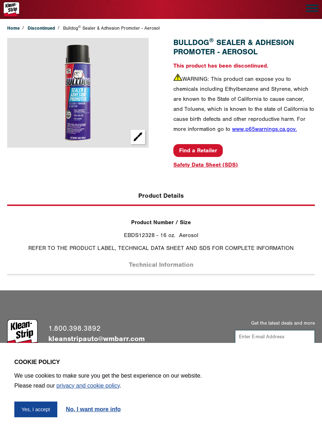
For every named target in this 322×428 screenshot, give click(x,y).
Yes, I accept (35, 409)
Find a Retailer (198, 150)
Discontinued (41, 28)
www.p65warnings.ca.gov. (264, 129)
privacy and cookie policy (88, 386)
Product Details (161, 196)
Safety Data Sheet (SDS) (205, 165)
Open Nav (310, 7)
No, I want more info (93, 409)
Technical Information (161, 265)
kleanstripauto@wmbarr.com (96, 338)
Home (13, 28)
